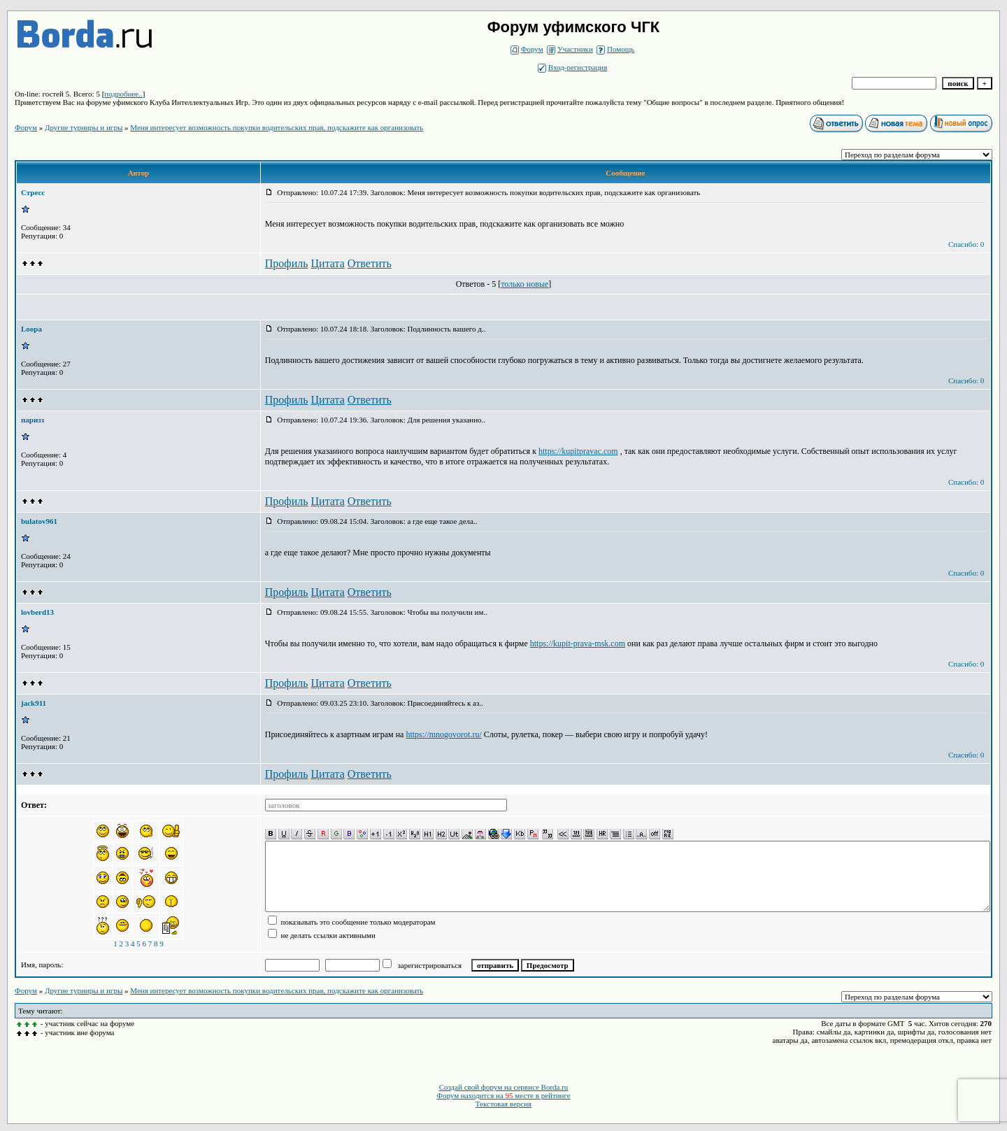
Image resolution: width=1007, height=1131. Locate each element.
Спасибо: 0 (966, 244)
